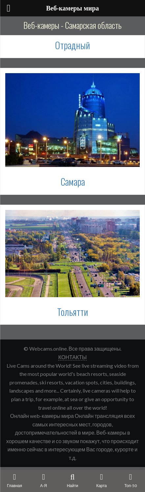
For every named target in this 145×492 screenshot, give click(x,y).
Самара (72, 181)
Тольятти (72, 311)
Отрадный (72, 45)
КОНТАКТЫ (72, 357)
